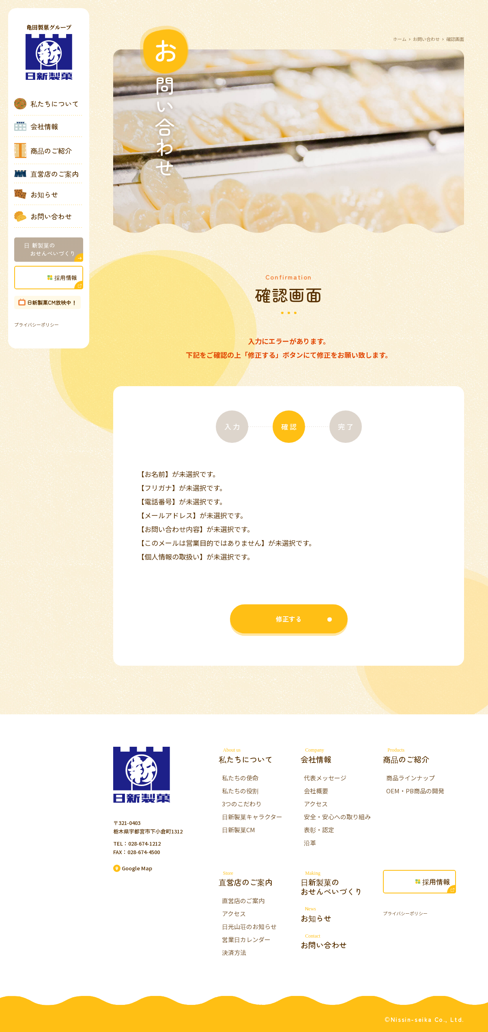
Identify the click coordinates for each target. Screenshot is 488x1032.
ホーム (399, 39)
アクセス (316, 803)
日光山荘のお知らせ (249, 926)
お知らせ (36, 194)
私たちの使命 (240, 777)
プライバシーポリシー (36, 324)
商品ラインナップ (410, 777)
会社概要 (316, 790)
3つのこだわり (242, 803)
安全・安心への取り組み (337, 816)
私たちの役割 (240, 790)
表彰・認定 (319, 829)
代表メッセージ (325, 777)
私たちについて (46, 103)
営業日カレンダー (246, 939)
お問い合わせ (43, 216)
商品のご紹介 (43, 150)
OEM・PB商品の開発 (415, 790)
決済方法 (234, 952)
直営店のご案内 (46, 173)
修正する (289, 631)
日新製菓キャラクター (252, 816)
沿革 (310, 842)
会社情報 (36, 126)
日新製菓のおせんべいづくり (341, 883)
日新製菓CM (238, 829)
